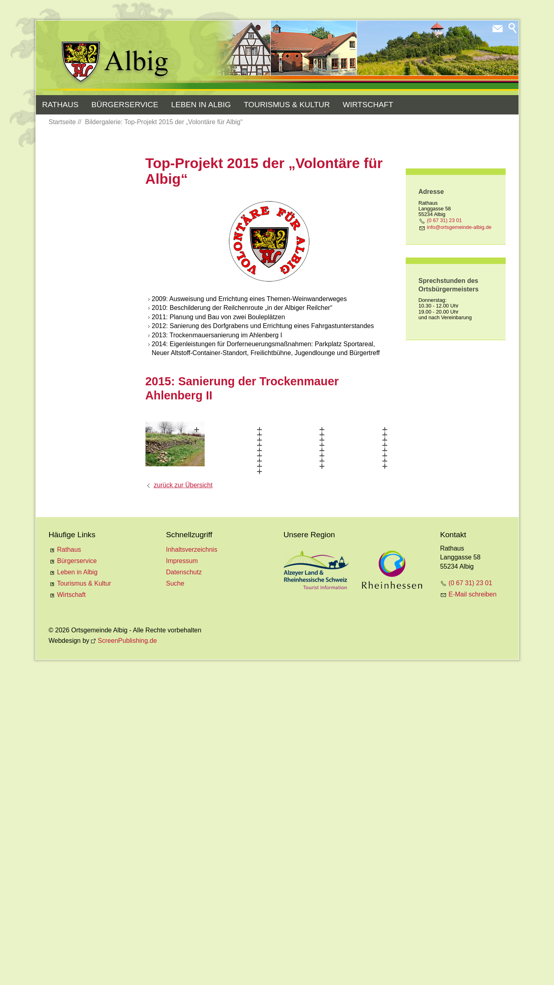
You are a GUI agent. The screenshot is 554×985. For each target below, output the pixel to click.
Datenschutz (184, 859)
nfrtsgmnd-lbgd (459, 227)
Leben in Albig (201, 104)
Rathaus (60, 104)
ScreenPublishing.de (127, 927)
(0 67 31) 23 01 (444, 220)
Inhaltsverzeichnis (191, 836)
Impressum (182, 847)
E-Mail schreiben (472, 881)
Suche (175, 870)
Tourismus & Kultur (287, 104)
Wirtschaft (368, 104)
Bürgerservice (124, 104)
